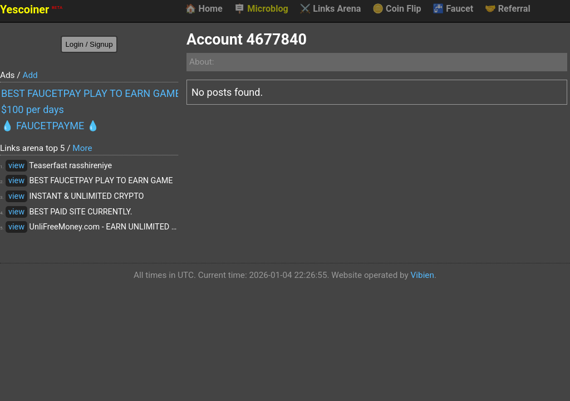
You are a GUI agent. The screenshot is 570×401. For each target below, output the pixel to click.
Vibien (422, 275)
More (82, 148)
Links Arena (330, 9)
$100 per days (32, 109)
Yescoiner (31, 9)
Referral (507, 9)
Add (29, 75)
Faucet (453, 9)
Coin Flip (396, 9)
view (16, 165)
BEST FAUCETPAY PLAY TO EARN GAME (89, 93)
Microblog (261, 9)
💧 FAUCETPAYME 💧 (50, 125)
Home (203, 9)
